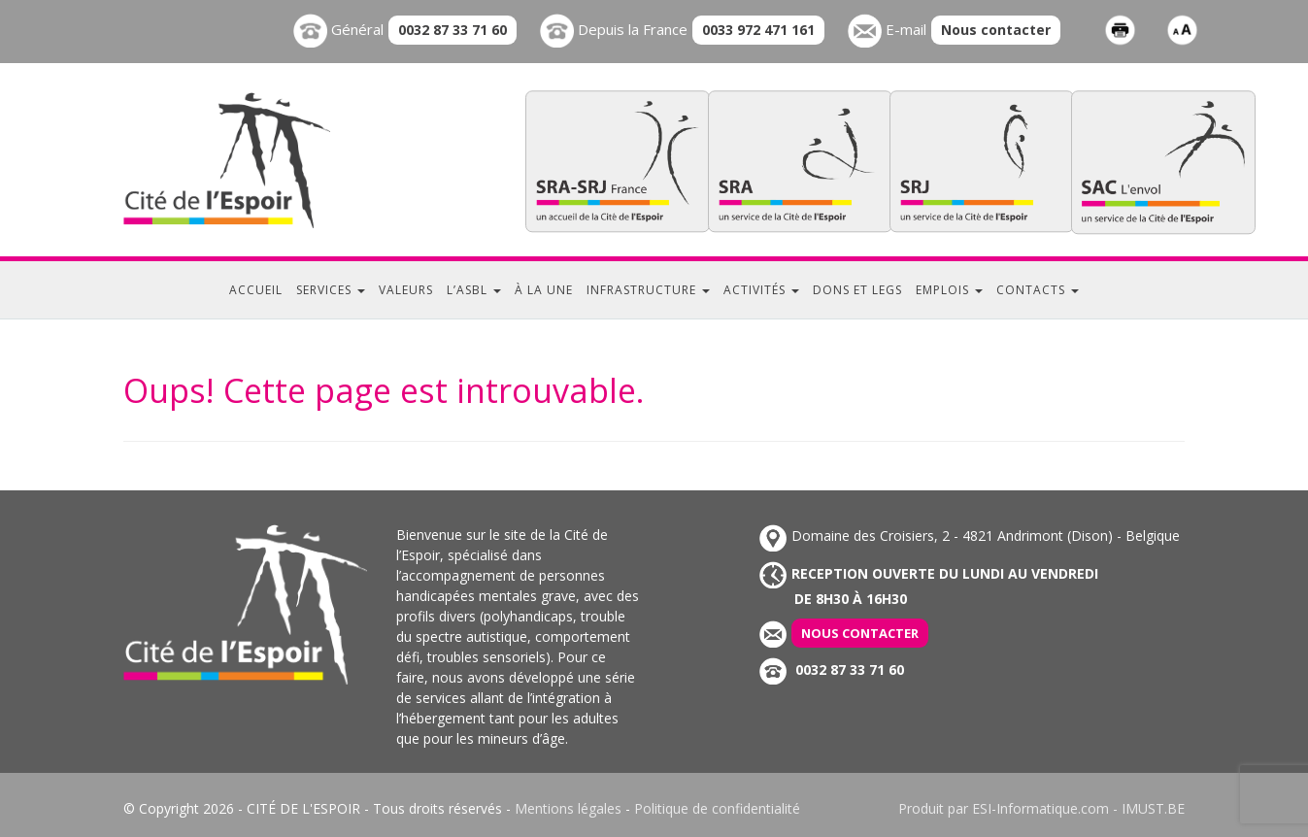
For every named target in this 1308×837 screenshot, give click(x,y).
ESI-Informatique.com (1040, 808)
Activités (761, 290)
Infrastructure (648, 290)
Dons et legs (857, 290)
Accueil (256, 290)
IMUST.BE (1153, 808)
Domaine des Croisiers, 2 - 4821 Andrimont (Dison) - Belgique (969, 535)
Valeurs (406, 290)
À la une (544, 290)
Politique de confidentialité (717, 808)
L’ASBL (474, 290)
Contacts (1037, 290)
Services (330, 290)
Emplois (949, 290)
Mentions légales (568, 808)
